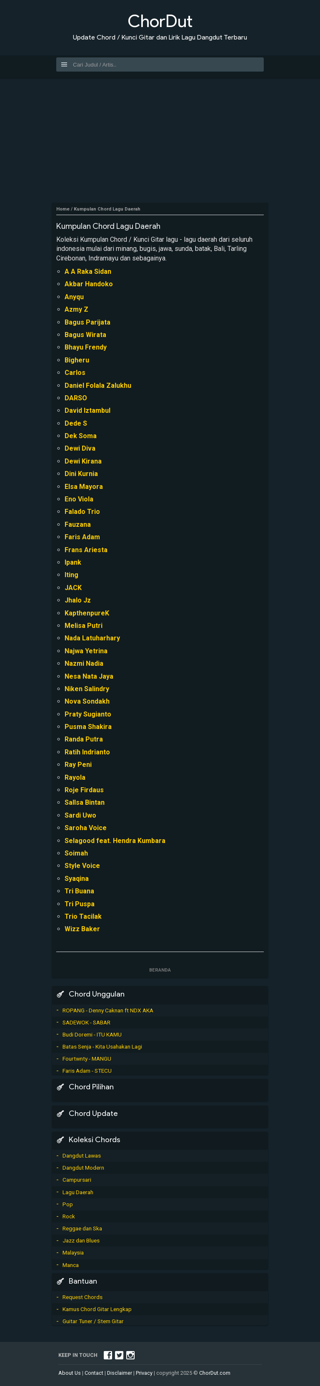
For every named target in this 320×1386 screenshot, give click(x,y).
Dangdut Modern (83, 1167)
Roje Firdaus (84, 790)
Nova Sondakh (87, 701)
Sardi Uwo (80, 815)
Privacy (144, 1373)
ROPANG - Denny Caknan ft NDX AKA (107, 1010)
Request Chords (82, 1297)
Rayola (75, 777)
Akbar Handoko (89, 284)
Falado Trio (82, 512)
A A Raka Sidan (88, 271)
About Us (69, 1373)
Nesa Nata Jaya (89, 676)
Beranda (160, 970)
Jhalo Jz (78, 600)
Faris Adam (82, 537)
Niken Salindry (87, 689)
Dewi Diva (80, 448)
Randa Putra (84, 739)
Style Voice (82, 866)
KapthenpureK (87, 613)
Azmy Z (76, 309)
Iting (71, 575)
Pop (67, 1204)
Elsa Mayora (84, 487)
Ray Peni (78, 765)
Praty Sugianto (88, 714)
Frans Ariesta (86, 550)
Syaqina (77, 879)
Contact (94, 1373)
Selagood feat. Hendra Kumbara (115, 841)
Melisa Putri (83, 626)
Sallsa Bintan (85, 802)
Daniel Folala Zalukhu (98, 385)
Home (63, 209)
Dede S (76, 423)
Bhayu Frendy (86, 347)
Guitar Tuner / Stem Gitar (93, 1321)
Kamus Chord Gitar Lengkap (97, 1309)
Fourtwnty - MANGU (86, 1058)
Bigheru (77, 360)
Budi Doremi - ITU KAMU (92, 1034)
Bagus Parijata (87, 322)
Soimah (76, 853)
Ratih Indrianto (87, 752)
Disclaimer (119, 1373)
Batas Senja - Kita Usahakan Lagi (102, 1046)
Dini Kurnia (81, 474)
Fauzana (78, 524)
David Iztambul (87, 410)
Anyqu (74, 297)
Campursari (76, 1179)
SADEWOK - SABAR (86, 1022)
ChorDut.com (214, 1373)
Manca (70, 1265)
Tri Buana (79, 891)
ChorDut (160, 21)
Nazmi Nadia (84, 663)
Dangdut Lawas (81, 1155)
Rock (68, 1216)
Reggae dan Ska (82, 1228)
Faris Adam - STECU (87, 1070)
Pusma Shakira (88, 727)
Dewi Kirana (83, 461)
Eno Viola (79, 499)
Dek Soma (81, 436)
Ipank (73, 562)
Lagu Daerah (77, 1192)
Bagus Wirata (85, 335)
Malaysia (73, 1252)
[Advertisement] (160, 140)
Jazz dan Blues (81, 1240)
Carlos (75, 373)
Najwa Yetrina (86, 651)
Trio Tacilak (83, 916)
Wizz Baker (82, 929)
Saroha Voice (86, 828)
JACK (73, 588)
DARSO (76, 398)
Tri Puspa (80, 904)
